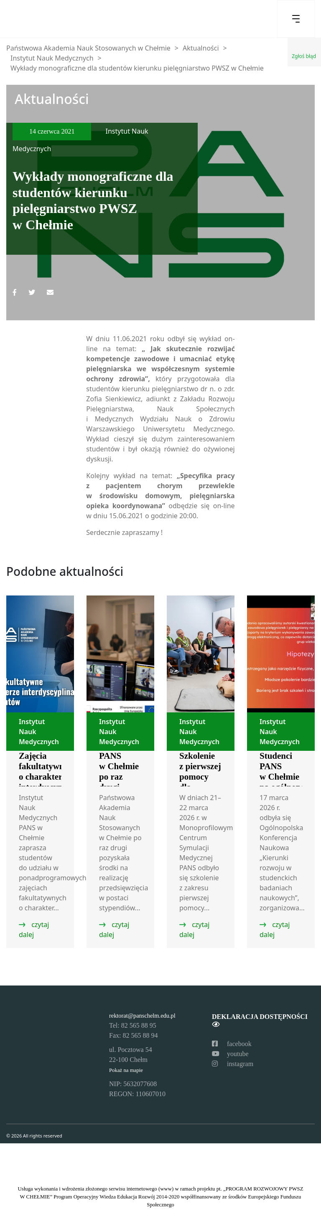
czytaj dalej (34, 929)
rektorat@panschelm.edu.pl (142, 1015)
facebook (232, 1043)
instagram (232, 1063)
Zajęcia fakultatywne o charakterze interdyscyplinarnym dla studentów (58, 782)
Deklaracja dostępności (260, 1020)
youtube (230, 1053)
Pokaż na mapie (126, 1070)
